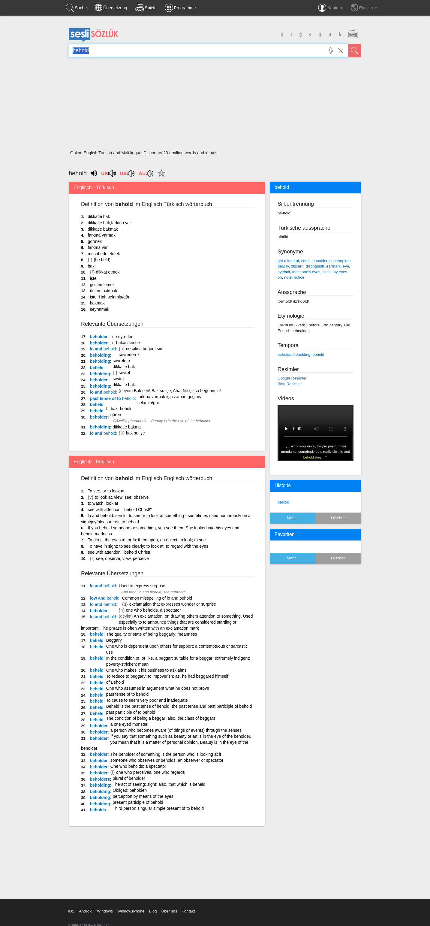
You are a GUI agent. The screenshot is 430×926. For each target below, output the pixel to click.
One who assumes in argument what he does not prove (157, 688)
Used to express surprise (142, 585)
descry (283, 266)
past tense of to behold (127, 694)
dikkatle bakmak (103, 229)
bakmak (97, 303)
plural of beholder (129, 778)
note (288, 277)
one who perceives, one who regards (150, 772)
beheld (97, 367)
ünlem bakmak (103, 290)
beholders (100, 779)
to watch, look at (103, 503)
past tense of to (112, 398)
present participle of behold (138, 802)
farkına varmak (102, 235)
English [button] (364, 7)
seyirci (119, 378)
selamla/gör (148, 402)
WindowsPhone (130, 911)
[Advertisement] (215, 106)
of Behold (115, 682)
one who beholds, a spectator (153, 610)
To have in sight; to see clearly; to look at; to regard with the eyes (148, 546)
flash (326, 272)
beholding (100, 355)
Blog (153, 911)
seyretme (121, 360)
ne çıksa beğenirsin (144, 348)
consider (320, 261)
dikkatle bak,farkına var (109, 222)
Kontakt (188, 911)
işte (93, 278)
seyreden (125, 336)
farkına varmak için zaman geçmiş (169, 396)
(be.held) (102, 259)
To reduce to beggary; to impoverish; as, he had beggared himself (167, 676)
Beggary (114, 640)
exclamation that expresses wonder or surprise (172, 604)
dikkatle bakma (126, 427)
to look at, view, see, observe (122, 497)
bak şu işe (135, 433)
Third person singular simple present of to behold (158, 808)
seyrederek (129, 354)
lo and (103, 348)
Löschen (338, 518)
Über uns (169, 911)
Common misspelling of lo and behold (157, 598)
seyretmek (100, 309)
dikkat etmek (108, 272)
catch (306, 261)
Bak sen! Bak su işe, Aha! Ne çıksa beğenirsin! (177, 390)
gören (115, 414)
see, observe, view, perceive (122, 558)
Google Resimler (292, 378)
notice (299, 277)
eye (346, 266)
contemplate (340, 261)
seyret (124, 372)
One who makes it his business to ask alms (146, 670)
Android (85, 911)
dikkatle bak (99, 216)
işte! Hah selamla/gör (110, 297)
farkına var (97, 247)
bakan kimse (128, 342)
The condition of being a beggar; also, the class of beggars (160, 718)
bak (91, 266)
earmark (333, 266)
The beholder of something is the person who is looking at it (165, 754)
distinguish (315, 266)
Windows (105, 911)
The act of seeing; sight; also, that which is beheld (159, 784)
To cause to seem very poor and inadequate (147, 700)
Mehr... (293, 518)
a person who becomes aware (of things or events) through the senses (176, 730)
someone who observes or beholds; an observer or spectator (167, 760)
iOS (71, 911)
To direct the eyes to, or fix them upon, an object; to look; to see (147, 539)
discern (297, 266)
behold (283, 502)
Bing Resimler (290, 384)
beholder (99, 336)
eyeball (284, 272)
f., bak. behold (119, 408)
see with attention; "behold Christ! (119, 552)
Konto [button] (330, 8)
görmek (95, 241)
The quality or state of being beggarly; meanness (151, 634)
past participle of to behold (130, 712)
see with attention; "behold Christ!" (120, 509)
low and (104, 598)
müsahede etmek (104, 253)
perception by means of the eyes (143, 796)
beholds (98, 809)
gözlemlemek (102, 284)
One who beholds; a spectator (138, 766)
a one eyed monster (129, 724)
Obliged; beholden (130, 790)
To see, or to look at (106, 491)
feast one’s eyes (306, 272)
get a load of (288, 261)
